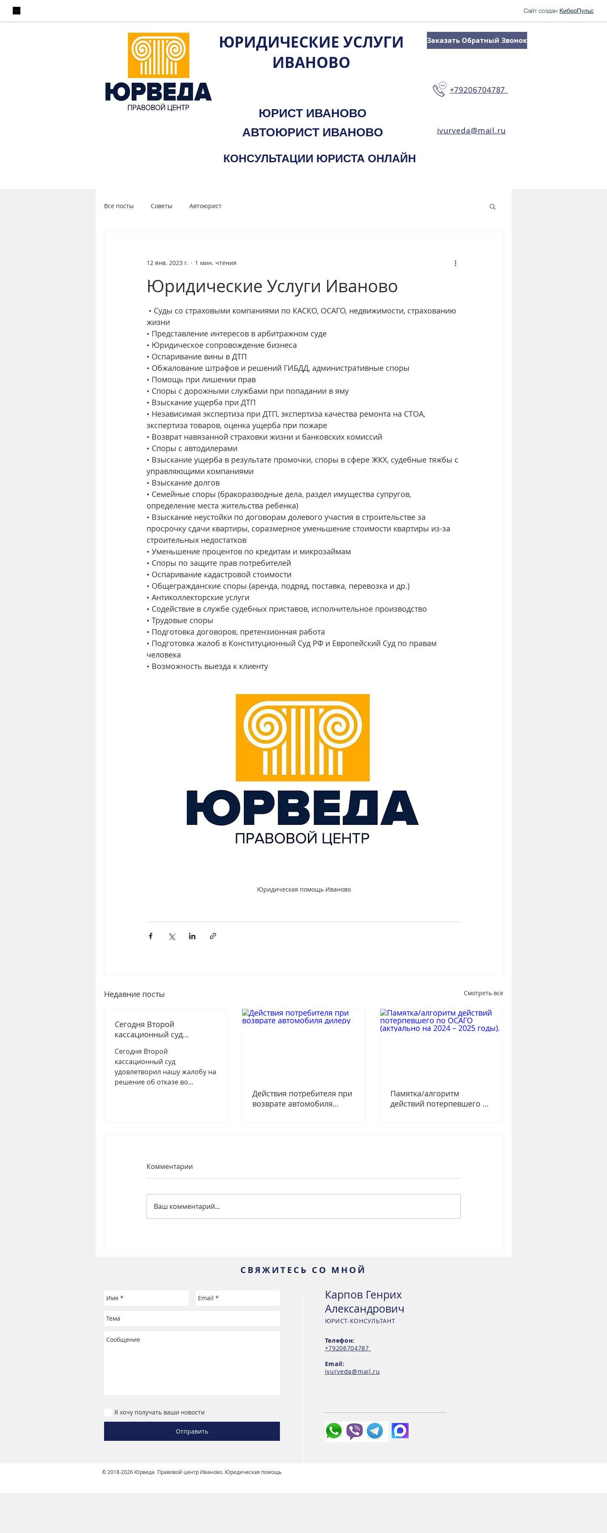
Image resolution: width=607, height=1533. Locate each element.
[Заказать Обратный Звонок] (477, 40)
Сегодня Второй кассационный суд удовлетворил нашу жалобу (151, 1029)
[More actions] (456, 262)
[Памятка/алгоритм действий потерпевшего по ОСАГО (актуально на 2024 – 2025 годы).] (441, 1043)
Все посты (119, 206)
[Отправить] (192, 1431)
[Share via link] (213, 936)
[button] (492, 206)
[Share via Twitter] (171, 936)
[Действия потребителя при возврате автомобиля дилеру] (303, 1043)
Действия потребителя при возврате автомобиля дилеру (302, 1098)
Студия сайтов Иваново (132, 1478)
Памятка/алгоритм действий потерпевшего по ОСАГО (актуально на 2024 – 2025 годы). (441, 1098)
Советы (161, 206)
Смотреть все (483, 993)
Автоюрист (205, 206)
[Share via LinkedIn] (192, 936)
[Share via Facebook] (151, 936)
